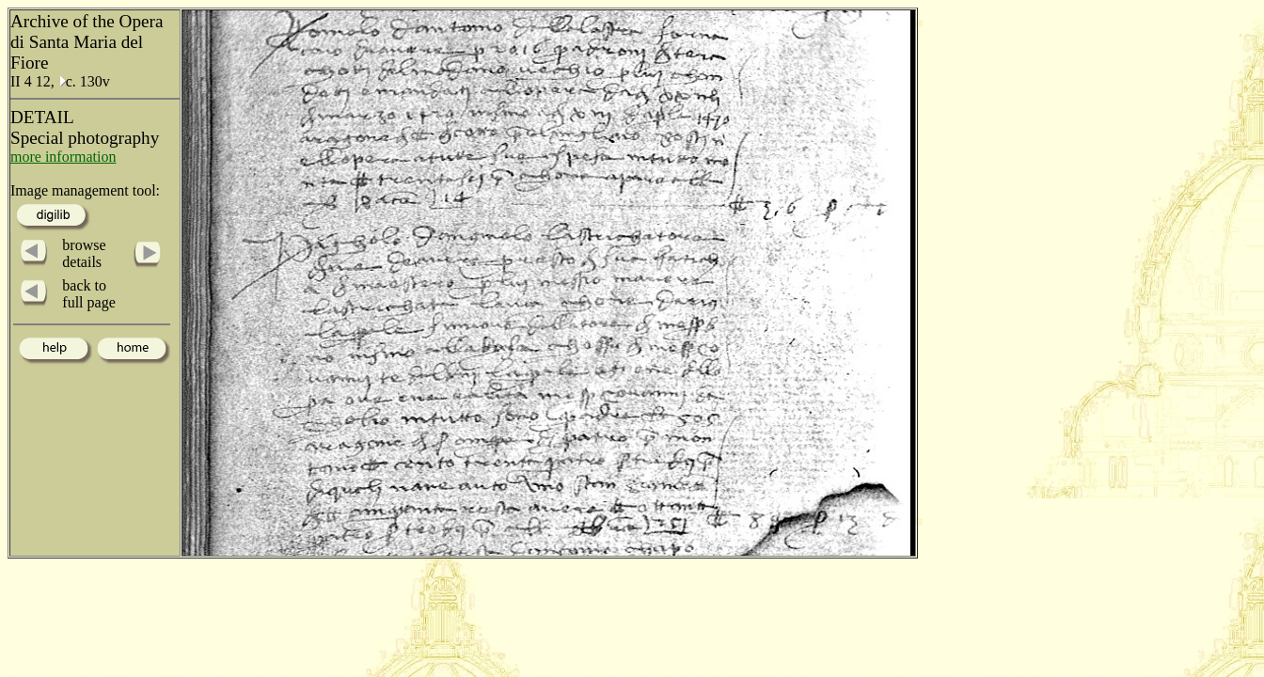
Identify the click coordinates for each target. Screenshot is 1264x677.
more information (63, 157)
